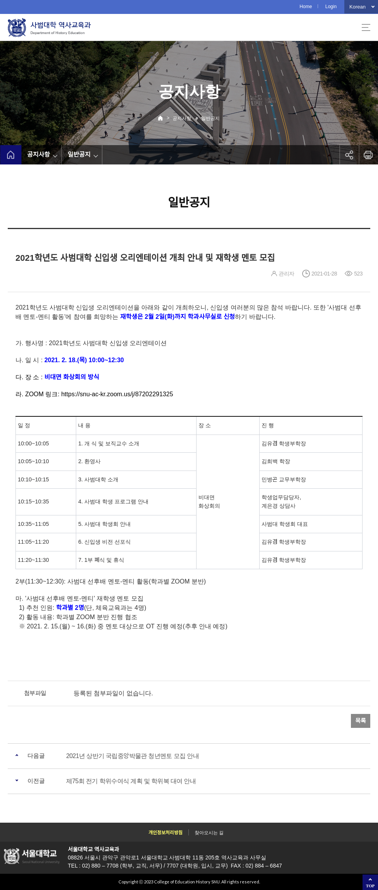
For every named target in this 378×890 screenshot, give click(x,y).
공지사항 (182, 118)
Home (305, 6)
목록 (360, 720)
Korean (357, 7)
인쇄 (368, 154)
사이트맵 (366, 27)
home (10, 154)
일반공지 (210, 118)
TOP (370, 885)
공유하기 (349, 154)
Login (331, 6)
